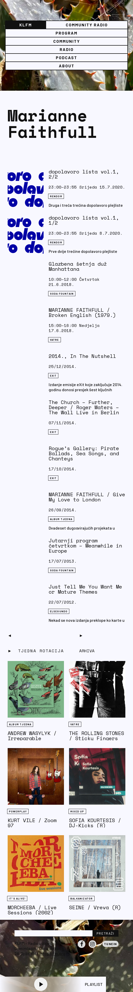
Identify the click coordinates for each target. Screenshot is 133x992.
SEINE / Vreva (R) (95, 907)
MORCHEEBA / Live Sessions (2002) (32, 910)
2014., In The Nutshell (82, 356)
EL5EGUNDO (59, 611)
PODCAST (66, 57)
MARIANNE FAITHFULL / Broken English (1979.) (82, 312)
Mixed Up (77, 811)
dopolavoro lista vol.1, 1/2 (84, 220)
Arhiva (87, 651)
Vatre (54, 339)
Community (66, 41)
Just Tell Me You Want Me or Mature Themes (85, 589)
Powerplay (18, 811)
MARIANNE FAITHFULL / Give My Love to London (87, 497)
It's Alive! (17, 898)
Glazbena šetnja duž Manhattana (78, 266)
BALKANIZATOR (81, 898)
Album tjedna (61, 519)
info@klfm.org (52, 953)
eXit (53, 375)
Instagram (92, 947)
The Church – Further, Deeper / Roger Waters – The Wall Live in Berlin (84, 407)
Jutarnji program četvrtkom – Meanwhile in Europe (85, 545)
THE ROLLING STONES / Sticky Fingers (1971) (96, 738)
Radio (67, 49)
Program (66, 32)
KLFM (25, 24)
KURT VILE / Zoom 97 (32, 823)
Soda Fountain (62, 293)
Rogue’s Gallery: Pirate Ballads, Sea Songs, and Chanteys (84, 453)
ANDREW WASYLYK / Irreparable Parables (32, 738)
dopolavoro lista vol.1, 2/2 (84, 174)
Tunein (110, 944)
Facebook (81, 947)
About (66, 65)
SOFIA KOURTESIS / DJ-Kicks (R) (95, 823)
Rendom (56, 196)
